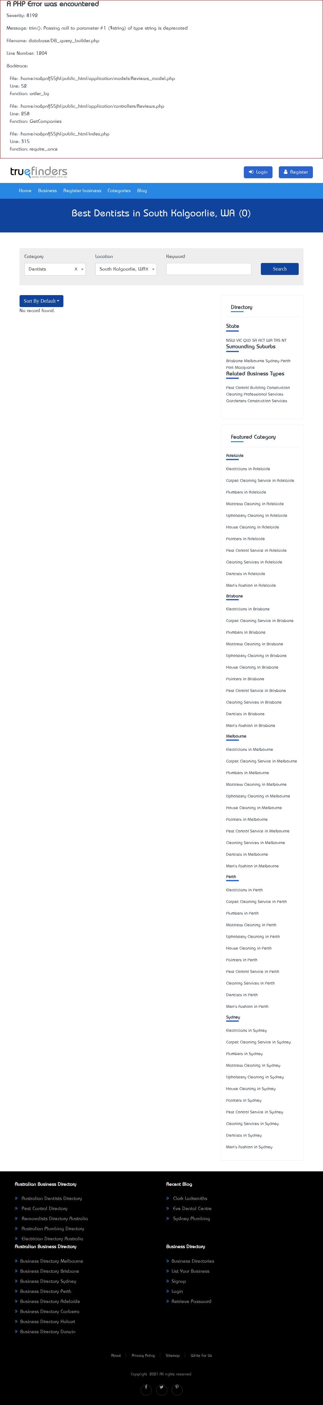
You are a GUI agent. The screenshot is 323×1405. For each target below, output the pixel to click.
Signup (176, 1281)
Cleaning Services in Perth (250, 983)
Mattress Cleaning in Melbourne (256, 785)
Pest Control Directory (41, 1209)
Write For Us (201, 1356)
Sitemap (173, 1356)
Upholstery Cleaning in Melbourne (258, 796)
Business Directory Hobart (45, 1322)
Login (174, 1291)
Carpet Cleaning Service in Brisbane (260, 621)
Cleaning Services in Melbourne (255, 843)
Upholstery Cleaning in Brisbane (256, 656)
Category (34, 256)
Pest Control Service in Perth (252, 972)
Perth (231, 877)
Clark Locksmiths (186, 1199)
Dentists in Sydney (244, 1136)
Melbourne (236, 736)
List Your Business (187, 1271)
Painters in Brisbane (245, 679)
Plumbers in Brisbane (246, 633)
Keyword (175, 256)
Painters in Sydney (243, 1101)
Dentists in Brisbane (245, 714)
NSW (230, 341)
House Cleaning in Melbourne (254, 808)
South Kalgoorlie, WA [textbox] (124, 269)
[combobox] (55, 269)
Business (47, 191)
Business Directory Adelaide (47, 1301)
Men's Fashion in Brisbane (250, 726)
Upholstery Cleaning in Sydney (255, 1077)
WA (269, 341)
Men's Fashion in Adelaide (251, 586)
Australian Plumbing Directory (49, 1229)
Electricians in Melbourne (249, 750)
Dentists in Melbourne (247, 855)
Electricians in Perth (244, 890)
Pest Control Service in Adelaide (256, 551)
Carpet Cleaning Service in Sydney (258, 1042)
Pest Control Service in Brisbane (256, 691)
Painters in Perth (241, 960)
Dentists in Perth (242, 995)
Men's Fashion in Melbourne (252, 866)
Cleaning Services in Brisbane (254, 702)
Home (25, 191)
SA (254, 341)
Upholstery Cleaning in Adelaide (256, 516)
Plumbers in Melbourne (247, 773)
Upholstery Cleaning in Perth (253, 937)
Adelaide (235, 456)
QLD (247, 341)
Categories (119, 191)
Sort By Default (40, 301)
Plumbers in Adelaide (246, 492)
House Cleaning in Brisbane (252, 667)
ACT (261, 341)
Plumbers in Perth (242, 913)
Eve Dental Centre (189, 1209)
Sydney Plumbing (188, 1219)
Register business (82, 191)
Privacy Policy (143, 1356)
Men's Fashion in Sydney (249, 1147)
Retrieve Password (188, 1301)
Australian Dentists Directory (48, 1199)
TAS (277, 341)
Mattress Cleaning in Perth (251, 925)
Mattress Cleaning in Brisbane (254, 644)
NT (284, 341)
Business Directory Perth (43, 1291)
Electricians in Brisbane (248, 609)
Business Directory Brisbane (47, 1271)
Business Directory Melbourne (49, 1261)
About (116, 1356)
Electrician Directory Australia (49, 1239)
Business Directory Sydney (45, 1281)
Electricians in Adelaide (248, 469)
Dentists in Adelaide (245, 574)
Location (104, 256)
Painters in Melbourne (247, 820)
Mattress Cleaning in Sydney (253, 1066)
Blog (142, 191)
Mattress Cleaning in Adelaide (255, 504)
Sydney (233, 1017)
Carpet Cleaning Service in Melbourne (261, 761)
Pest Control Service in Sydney (254, 1112)
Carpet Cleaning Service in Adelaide (260, 481)
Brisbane (234, 596)
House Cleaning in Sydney (251, 1089)
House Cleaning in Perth (249, 948)
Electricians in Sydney (246, 1031)
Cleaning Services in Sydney (252, 1124)
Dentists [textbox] (53, 269)
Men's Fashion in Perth (247, 1007)
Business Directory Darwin (45, 1332)
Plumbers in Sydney (244, 1054)
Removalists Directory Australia (51, 1219)
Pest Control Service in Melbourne (258, 831)
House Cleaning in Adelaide (252, 527)
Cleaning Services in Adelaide (254, 562)
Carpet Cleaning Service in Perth (256, 902)
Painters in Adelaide (245, 539)
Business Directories (190, 1261)
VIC (239, 341)
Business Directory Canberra (47, 1312)
